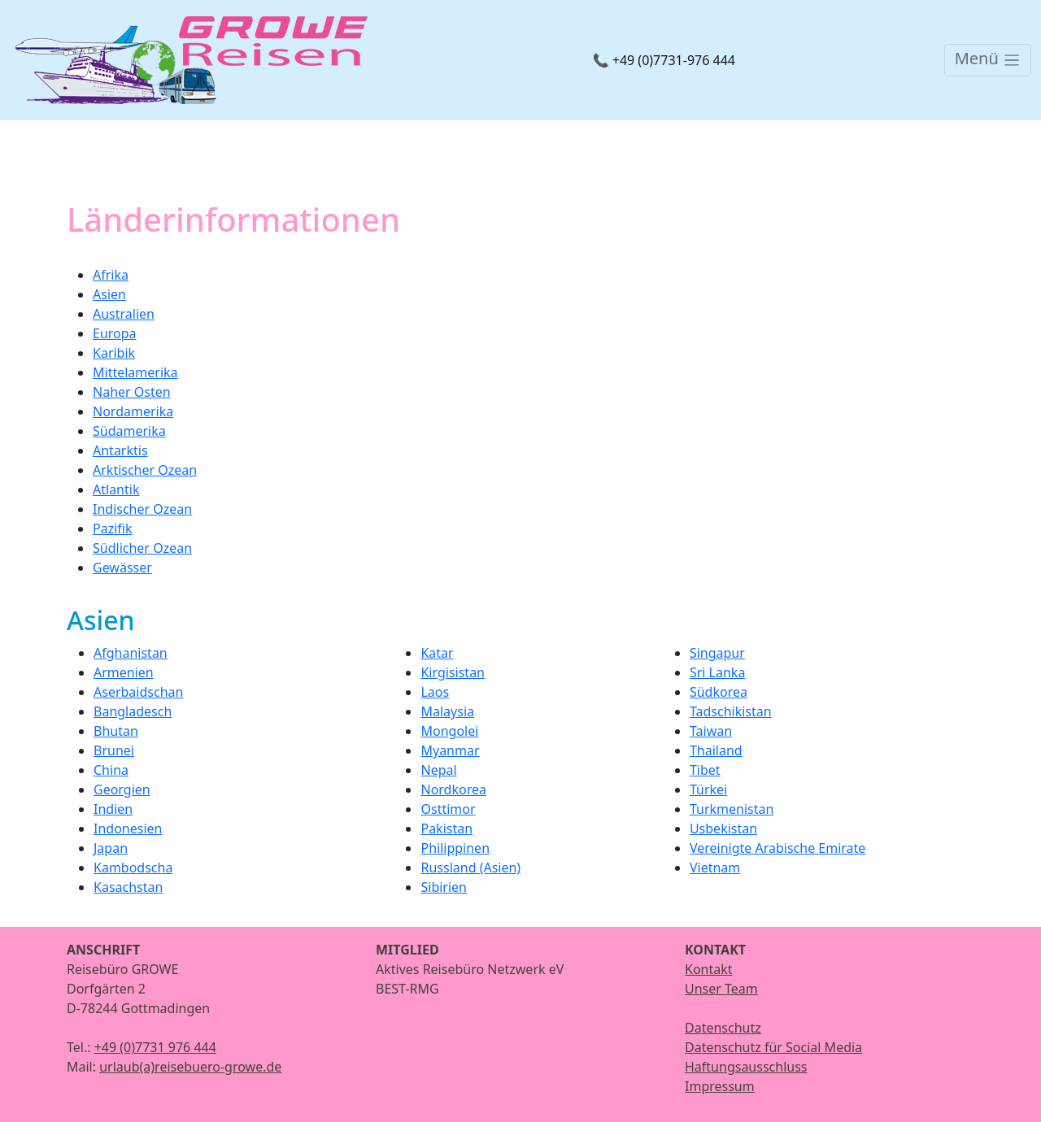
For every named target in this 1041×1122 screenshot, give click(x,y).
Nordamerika (133, 411)
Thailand (716, 750)
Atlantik (116, 489)
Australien (124, 314)
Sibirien (443, 887)
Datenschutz (723, 1028)
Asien (109, 294)
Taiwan (711, 731)
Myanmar (449, 750)
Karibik (114, 353)
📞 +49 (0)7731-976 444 (664, 60)
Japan (111, 848)
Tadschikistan (731, 711)
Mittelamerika (135, 372)
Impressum (720, 1086)
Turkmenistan (731, 809)
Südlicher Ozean (142, 548)
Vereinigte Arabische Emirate (777, 848)
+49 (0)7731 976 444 (155, 1047)
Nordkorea (453, 789)
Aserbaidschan (138, 692)
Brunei (114, 750)
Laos (434, 692)
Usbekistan (723, 828)
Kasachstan (128, 887)
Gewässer (122, 567)
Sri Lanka (717, 672)
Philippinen (455, 848)
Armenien (124, 672)
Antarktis (120, 450)
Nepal (438, 770)
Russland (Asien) (470, 867)
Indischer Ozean (142, 509)
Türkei (708, 789)
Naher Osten (132, 392)
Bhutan (116, 731)
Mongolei (449, 731)
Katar (436, 653)
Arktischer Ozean (145, 470)
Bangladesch (133, 711)
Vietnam (715, 867)
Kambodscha (133, 867)
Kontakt (709, 969)
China (111, 770)
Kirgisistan (452, 672)
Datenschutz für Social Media (773, 1047)
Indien (113, 809)
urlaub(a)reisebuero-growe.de (190, 1067)
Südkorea (718, 692)
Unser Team (721, 989)
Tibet (705, 770)
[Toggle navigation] (987, 60)
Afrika (110, 275)
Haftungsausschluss (746, 1067)
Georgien (122, 789)
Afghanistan (131, 653)
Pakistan (446, 828)
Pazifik (112, 528)
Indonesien (128, 828)
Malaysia (447, 711)
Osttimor (447, 809)
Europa (115, 333)
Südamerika (129, 431)
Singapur (717, 653)
